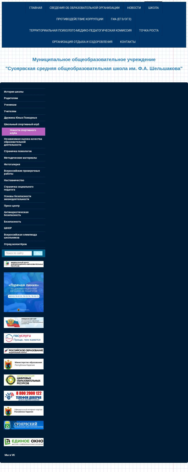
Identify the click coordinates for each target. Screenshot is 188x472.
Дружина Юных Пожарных (20, 117)
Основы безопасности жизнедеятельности (17, 198)
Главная (35, 8)
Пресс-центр (12, 205)
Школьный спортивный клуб (21, 124)
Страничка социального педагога (18, 188)
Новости (134, 8)
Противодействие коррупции (79, 19)
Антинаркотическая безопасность (16, 214)
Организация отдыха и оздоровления (82, 42)
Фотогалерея (12, 164)
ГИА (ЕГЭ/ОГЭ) (121, 19)
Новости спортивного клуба (23, 132)
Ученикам (10, 104)
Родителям (11, 98)
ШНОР (8, 228)
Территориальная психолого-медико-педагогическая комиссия (80, 30)
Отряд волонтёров (15, 244)
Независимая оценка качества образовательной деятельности (23, 141)
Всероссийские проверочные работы (22, 172)
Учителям (10, 111)
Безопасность (12, 221)
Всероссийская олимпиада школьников (20, 236)
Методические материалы (20, 157)
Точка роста (149, 30)
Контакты (128, 42)
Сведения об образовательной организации (85, 8)
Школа (153, 8)
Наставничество (14, 180)
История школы (14, 91)
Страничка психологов (18, 151)
